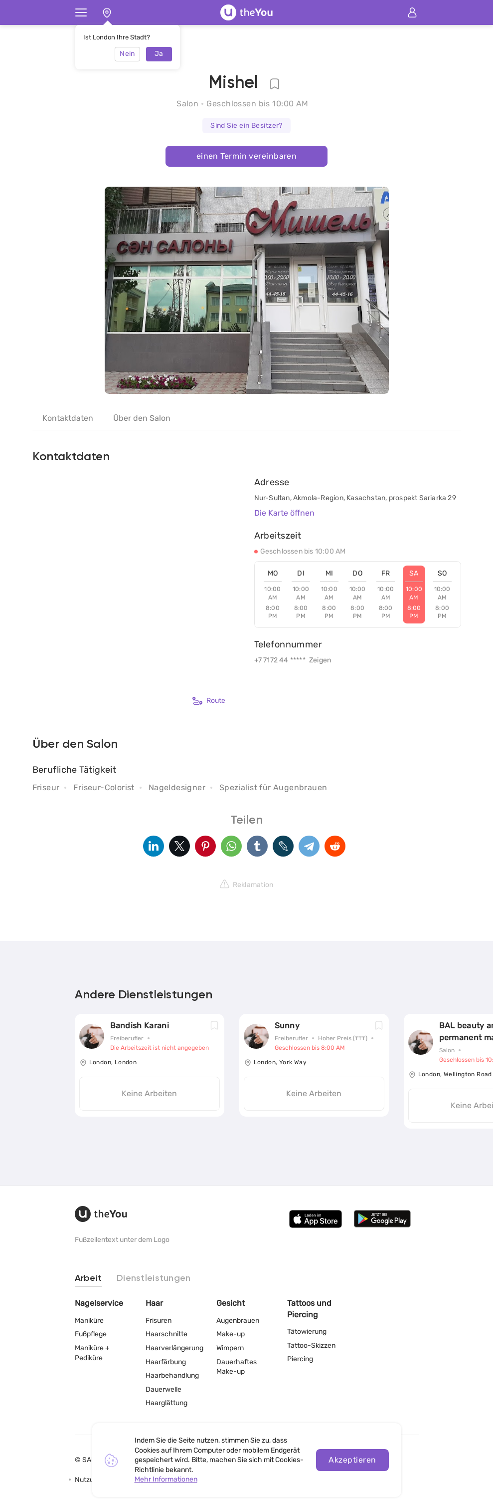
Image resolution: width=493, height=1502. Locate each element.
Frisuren (158, 1320)
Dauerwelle (163, 1389)
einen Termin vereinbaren (246, 156)
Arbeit (88, 1278)
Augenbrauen (237, 1320)
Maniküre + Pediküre (92, 1353)
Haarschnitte (166, 1334)
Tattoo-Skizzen (311, 1345)
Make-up (230, 1334)
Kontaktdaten (67, 418)
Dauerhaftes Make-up (236, 1367)
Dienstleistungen (153, 1278)
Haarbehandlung (172, 1375)
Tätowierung (307, 1331)
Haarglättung (166, 1403)
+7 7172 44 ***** (280, 660)
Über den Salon (141, 418)
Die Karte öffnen (284, 513)
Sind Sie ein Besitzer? (246, 125)
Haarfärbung (166, 1362)
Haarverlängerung (174, 1348)
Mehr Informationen (166, 1479)
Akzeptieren (352, 1460)
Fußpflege (91, 1334)
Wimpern (230, 1348)
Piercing (300, 1359)
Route (208, 701)
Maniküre (89, 1320)
